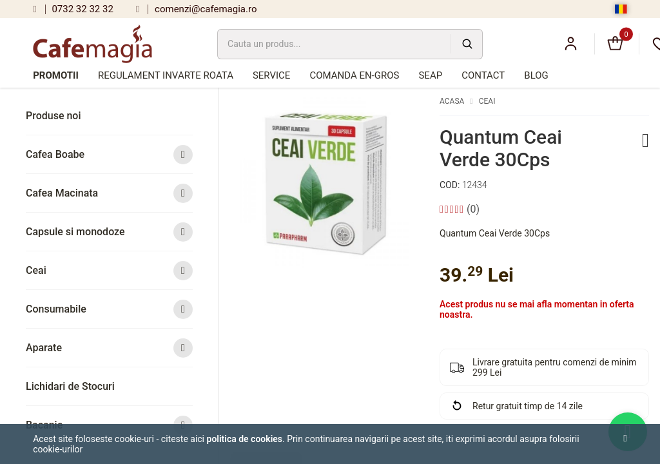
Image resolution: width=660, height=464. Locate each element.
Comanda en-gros (354, 75)
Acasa (452, 101)
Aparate (109, 348)
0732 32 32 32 (73, 9)
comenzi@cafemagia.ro (196, 9)
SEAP (430, 75)
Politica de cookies (245, 439)
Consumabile (109, 309)
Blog (536, 75)
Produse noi (53, 116)
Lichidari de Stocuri (70, 386)
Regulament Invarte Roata (165, 75)
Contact (483, 75)
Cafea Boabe (109, 154)
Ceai (109, 270)
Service (271, 75)
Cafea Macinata (109, 193)
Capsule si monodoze (109, 232)
